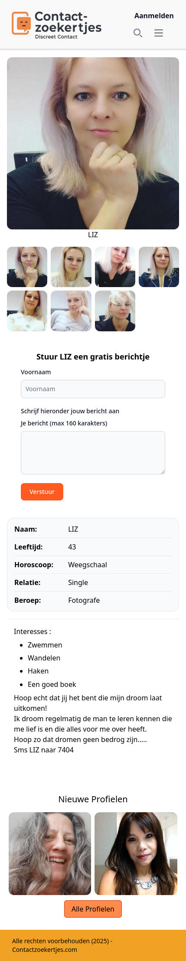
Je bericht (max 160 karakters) (64, 423)
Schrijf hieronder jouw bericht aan (70, 411)
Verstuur (42, 491)
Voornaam (36, 372)
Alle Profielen (93, 909)
